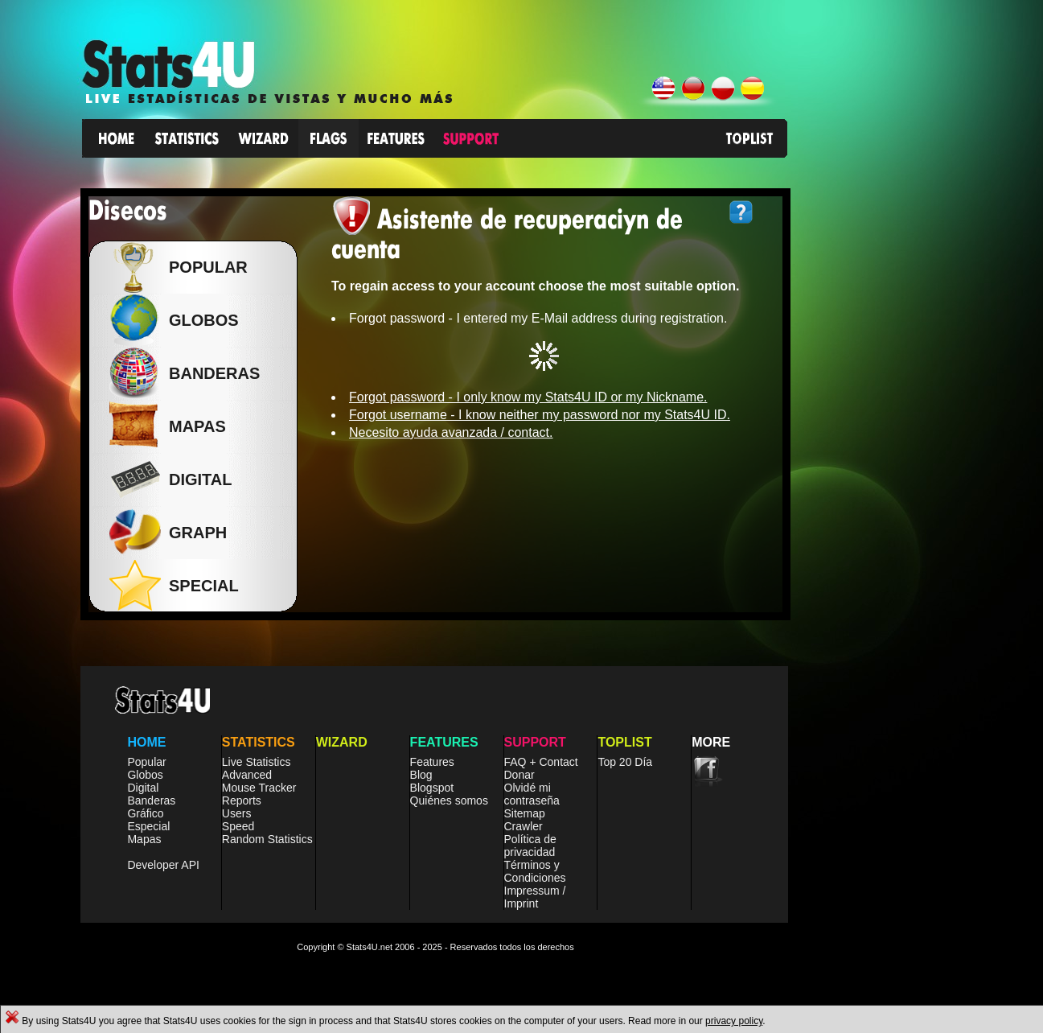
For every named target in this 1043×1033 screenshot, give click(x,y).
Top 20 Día (624, 761)
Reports (241, 800)
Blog (421, 774)
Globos (200, 320)
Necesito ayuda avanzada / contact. (451, 432)
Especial (148, 826)
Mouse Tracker (259, 787)
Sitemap (524, 813)
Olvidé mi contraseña (532, 794)
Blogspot (432, 787)
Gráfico (145, 813)
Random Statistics (267, 839)
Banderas (151, 800)
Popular (204, 267)
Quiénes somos (449, 800)
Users (237, 813)
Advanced (247, 774)
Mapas (144, 839)
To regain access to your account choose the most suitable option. (535, 286)
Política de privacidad (530, 845)
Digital (142, 787)
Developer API (163, 864)
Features (432, 761)
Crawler (523, 826)
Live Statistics (256, 761)
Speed (238, 826)
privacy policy (733, 1021)
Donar (519, 774)
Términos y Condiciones (535, 871)
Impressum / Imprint (535, 897)
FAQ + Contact (541, 761)
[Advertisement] (922, 429)
